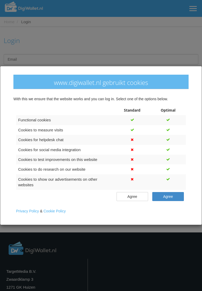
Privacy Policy (28, 210)
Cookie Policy (54, 210)
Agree (132, 196)
